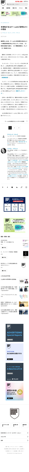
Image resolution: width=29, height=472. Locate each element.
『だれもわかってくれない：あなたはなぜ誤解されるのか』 (17, 175)
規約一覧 (7, 446)
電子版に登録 (18, 1)
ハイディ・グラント (16, 32)
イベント (21, 8)
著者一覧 (14, 8)
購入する (4, 247)
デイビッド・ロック (6, 32)
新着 (3, 8)
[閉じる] (26, 6)
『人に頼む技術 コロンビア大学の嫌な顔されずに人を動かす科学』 (17, 161)
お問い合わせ (20, 451)
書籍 (26, 8)
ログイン (26, 1)
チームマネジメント (5, 22)
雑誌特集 (8, 8)
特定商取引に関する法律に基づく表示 (11, 448)
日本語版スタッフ (9, 451)
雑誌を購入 (24, 425)
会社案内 (22, 448)
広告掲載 (15, 451)
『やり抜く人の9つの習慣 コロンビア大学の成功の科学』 (17, 167)
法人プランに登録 (5, 425)
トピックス (3, 436)
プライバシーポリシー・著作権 (16, 446)
